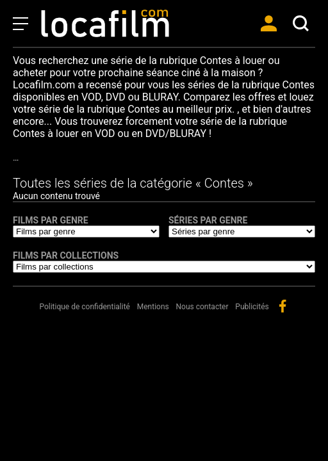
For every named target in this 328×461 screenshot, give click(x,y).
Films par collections (66, 255)
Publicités (251, 306)
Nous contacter (202, 306)
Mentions (153, 306)
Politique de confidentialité (84, 306)
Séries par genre (207, 220)
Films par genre (50, 220)
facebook (282, 306)
